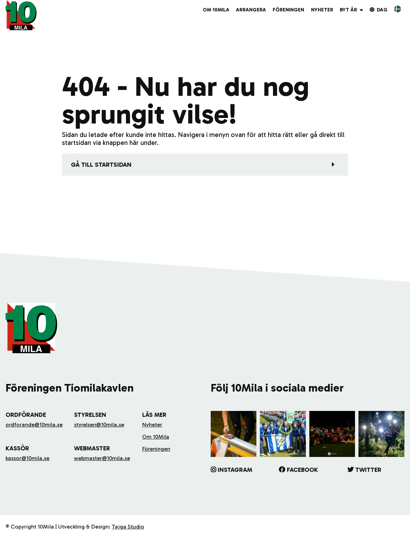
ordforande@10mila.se (34, 424)
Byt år (348, 10)
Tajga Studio (128, 526)
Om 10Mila (216, 10)
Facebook (302, 470)
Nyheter (322, 10)
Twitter (368, 470)
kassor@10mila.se (27, 458)
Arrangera (251, 10)
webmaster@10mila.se (102, 458)
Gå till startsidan (101, 164)
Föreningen (288, 10)
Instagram (235, 470)
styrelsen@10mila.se (99, 424)
